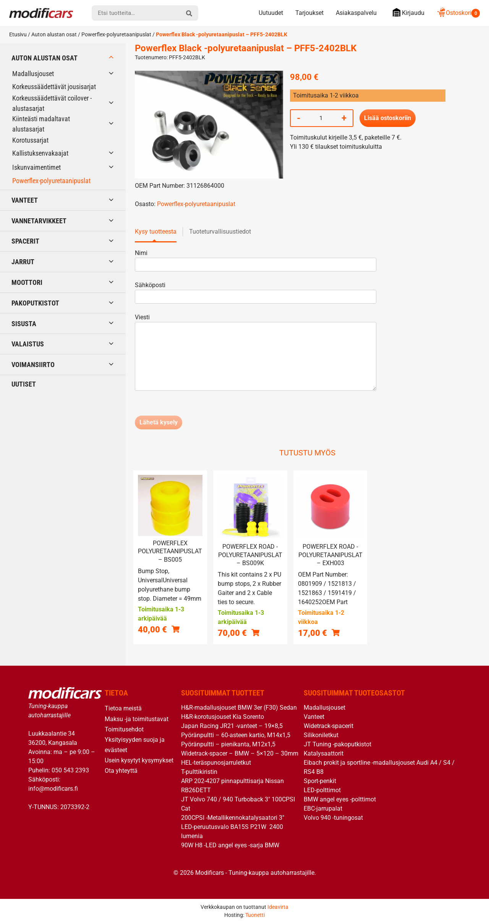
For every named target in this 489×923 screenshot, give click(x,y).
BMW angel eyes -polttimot (340, 799)
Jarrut (22, 262)
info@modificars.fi (53, 788)
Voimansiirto (33, 365)
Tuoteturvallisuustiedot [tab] (220, 231)
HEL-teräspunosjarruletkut (216, 762)
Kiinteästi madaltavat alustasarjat (41, 124)
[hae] (189, 13)
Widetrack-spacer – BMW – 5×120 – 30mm (239, 753)
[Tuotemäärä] (320, 118)
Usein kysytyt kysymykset (139, 760)
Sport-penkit (320, 781)
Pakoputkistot (35, 303)
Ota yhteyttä (121, 770)
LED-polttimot (322, 790)
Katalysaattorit (323, 753)
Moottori (26, 282)
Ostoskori (458, 12)
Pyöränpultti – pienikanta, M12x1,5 (228, 744)
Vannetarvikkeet (38, 221)
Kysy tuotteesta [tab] (155, 231)
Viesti (255, 353)
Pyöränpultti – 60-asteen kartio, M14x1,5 (235, 735)
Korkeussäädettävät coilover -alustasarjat (52, 103)
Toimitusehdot (124, 729)
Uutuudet (271, 12)
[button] (175, 629)
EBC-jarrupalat (323, 808)
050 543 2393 (70, 770)
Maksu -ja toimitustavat (136, 719)
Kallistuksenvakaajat (40, 153)
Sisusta (23, 324)
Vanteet (24, 200)
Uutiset (23, 384)
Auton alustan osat (54, 34)
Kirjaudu (406, 12)
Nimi (255, 258)
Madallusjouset (33, 74)
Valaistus (27, 344)
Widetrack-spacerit (328, 726)
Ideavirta (277, 907)
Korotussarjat (30, 140)
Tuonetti (255, 915)
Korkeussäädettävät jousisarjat (54, 87)
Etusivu (18, 34)
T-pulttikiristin (199, 771)
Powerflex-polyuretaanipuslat (116, 34)
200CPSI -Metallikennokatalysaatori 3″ (232, 817)
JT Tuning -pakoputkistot (337, 744)
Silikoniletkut (321, 735)
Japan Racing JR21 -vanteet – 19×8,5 (232, 726)
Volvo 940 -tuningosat (333, 817)
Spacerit (25, 241)
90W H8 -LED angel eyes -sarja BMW (230, 845)
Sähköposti (255, 290)
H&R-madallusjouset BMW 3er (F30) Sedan (239, 707)
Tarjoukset (309, 12)
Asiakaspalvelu (356, 12)
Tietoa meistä (123, 708)
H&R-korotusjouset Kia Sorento (222, 716)
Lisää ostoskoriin (387, 118)
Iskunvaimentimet (36, 167)
